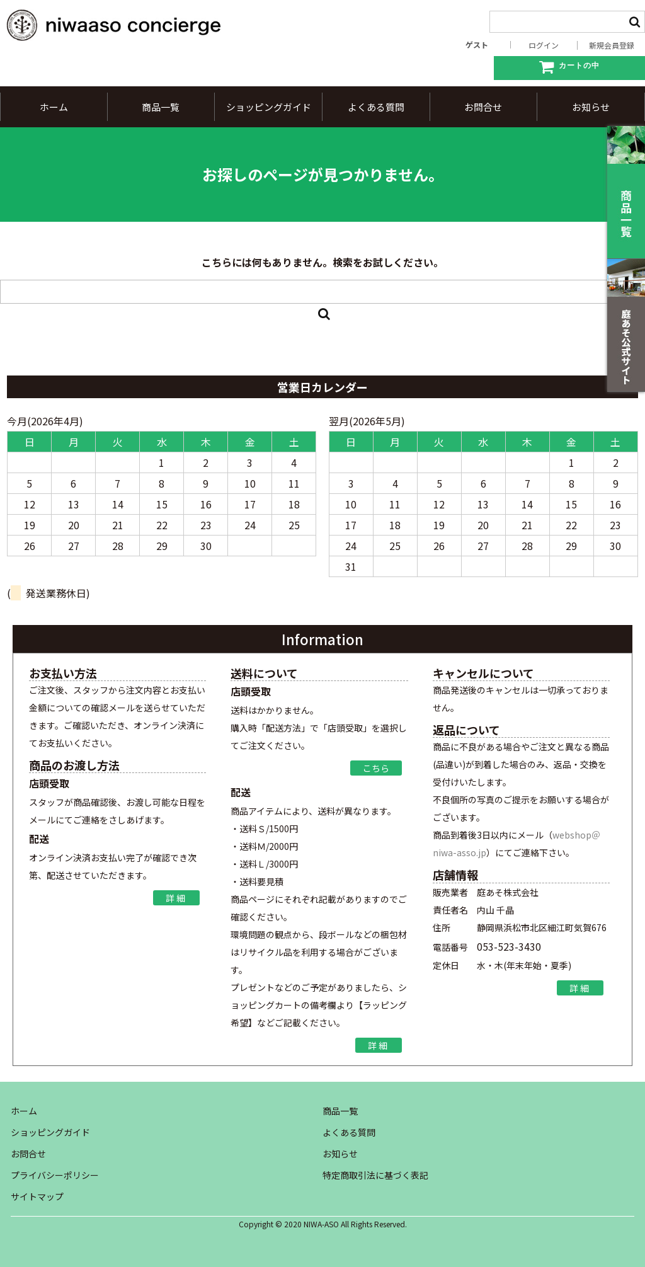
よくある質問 (376, 106)
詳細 (176, 897)
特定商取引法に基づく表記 (375, 1175)
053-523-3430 (509, 946)
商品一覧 (161, 106)
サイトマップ (37, 1196)
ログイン (543, 45)
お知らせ (591, 106)
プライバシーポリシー (55, 1175)
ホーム (54, 106)
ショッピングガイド (268, 106)
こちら (376, 768)
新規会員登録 (611, 45)
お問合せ (483, 106)
